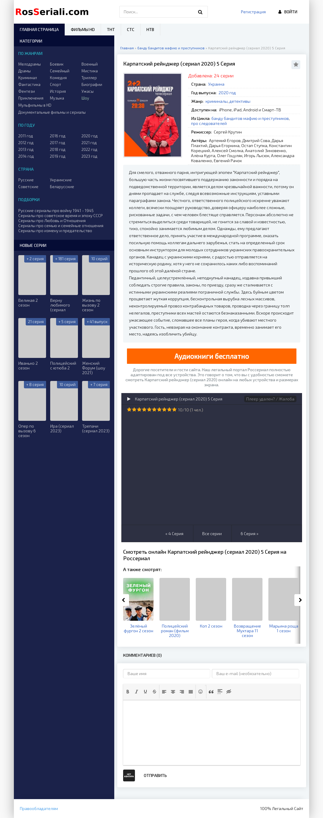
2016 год (58, 135)
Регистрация (253, 11)
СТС (130, 29)
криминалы (216, 101)
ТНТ (111, 29)
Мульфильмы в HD (34, 105)
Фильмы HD (83, 29)
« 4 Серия (174, 533)
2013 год (26, 149)
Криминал (27, 77)
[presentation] (128, 692)
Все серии (212, 533)
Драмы (24, 71)
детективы (239, 101)
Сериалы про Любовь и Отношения (52, 220)
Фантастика (29, 84)
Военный (89, 64)
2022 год (89, 149)
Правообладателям (39, 808)
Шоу (85, 98)
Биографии (91, 84)
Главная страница (39, 29)
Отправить (155, 775)
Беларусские (62, 186)
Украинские (61, 179)
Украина (216, 84)
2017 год (57, 142)
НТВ (150, 29)
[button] (128, 691)
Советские (28, 186)
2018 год (58, 149)
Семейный (59, 71)
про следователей (209, 123)
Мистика (89, 71)
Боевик (56, 64)
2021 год (89, 142)
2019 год (58, 156)
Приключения (30, 98)
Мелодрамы (29, 64)
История (58, 91)
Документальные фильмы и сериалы (52, 112)
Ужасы (87, 91)
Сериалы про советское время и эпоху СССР (60, 215)
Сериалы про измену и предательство (55, 230)
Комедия (58, 77)
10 (174, 409)
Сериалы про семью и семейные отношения (60, 225)
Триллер (89, 77)
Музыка (57, 98)
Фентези (26, 91)
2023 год (89, 156)
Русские (26, 179)
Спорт (55, 84)
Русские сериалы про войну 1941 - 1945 (56, 210)
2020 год (227, 92)
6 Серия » (249, 533)
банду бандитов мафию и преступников (250, 118)
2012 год (26, 142)
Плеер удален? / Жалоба (270, 398)
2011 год (25, 135)
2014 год (26, 156)
